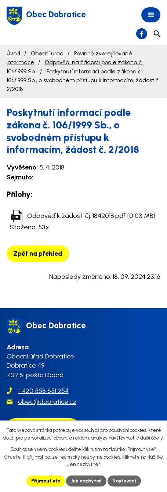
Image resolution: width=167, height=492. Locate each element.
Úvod (13, 53)
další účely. (152, 438)
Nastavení (124, 481)
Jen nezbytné (86, 481)
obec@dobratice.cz (47, 402)
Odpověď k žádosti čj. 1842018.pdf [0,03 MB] (91, 215)
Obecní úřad (47, 53)
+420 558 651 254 (43, 391)
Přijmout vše (45, 481)
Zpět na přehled (37, 253)
